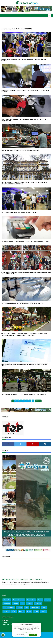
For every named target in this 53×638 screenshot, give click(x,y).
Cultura (13, 611)
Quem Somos (6, 620)
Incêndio (6, 611)
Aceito (33, 634)
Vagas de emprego (8, 607)
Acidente (16, 603)
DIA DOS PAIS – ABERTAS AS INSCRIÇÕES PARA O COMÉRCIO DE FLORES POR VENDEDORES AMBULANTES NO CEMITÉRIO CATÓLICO (24, 334)
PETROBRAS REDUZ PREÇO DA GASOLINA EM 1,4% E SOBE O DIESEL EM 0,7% (23, 394)
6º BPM (29, 611)
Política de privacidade (26, 632)
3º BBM (29, 603)
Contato (5, 622)
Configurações (20, 634)
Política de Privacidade (8, 624)
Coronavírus (7, 603)
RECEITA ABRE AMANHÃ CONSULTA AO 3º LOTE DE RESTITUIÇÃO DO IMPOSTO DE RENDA (25, 364)
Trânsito (40, 600)
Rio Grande (6, 600)
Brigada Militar (30, 600)
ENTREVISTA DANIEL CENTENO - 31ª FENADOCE (22, 579)
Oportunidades (35, 607)
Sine (27, 607)
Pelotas (48, 600)
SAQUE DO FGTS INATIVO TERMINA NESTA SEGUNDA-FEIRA (19, 212)
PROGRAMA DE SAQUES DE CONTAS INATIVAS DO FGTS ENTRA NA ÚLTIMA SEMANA (23, 59)
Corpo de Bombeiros (18, 600)
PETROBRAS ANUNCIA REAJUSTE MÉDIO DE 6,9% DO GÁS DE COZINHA (22, 303)
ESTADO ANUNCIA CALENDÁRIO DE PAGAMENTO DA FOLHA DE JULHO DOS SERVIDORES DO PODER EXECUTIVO (24, 183)
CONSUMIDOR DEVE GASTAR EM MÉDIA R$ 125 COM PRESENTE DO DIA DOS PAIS (25, 242)
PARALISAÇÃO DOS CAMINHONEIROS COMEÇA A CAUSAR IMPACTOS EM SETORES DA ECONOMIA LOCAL (26, 272)
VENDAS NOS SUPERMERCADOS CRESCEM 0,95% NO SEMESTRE (20, 150)
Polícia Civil (38, 603)
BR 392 (43, 611)
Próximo (38, 401)
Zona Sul (21, 611)
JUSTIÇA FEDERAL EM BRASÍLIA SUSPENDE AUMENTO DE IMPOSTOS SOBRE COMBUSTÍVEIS (24, 120)
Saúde (36, 611)
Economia (19, 607)
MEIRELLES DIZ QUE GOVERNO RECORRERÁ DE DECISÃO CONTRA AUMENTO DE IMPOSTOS (25, 91)
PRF (23, 603)
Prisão (44, 607)
